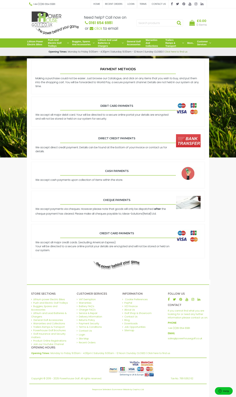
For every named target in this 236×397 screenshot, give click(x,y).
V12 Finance (131, 306)
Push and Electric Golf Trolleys (58, 43)
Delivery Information (90, 316)
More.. (190, 43)
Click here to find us (176, 51)
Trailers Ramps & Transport (174, 43)
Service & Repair (88, 313)
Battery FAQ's (86, 306)
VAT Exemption (87, 299)
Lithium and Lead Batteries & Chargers (111, 43)
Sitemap (129, 330)
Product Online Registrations (49, 340)
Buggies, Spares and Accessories (83, 43)
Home (96, 4)
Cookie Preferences (136, 299)
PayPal (128, 302)
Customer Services (204, 43)
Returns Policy (87, 320)
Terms (143, 4)
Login (131, 4)
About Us (129, 309)
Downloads (131, 323)
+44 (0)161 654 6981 (179, 328)
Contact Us (159, 4)
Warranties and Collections (152, 43)
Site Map (84, 338)
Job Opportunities (135, 327)
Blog (127, 320)
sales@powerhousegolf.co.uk (185, 338)
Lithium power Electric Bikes (35, 43)
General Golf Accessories (134, 43)
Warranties (85, 302)
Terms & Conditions (90, 327)
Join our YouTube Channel (48, 344)
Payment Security (89, 323)
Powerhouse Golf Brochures (49, 330)
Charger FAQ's (87, 309)
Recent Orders (113, 4)
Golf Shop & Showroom (138, 313)
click (96, 28)
